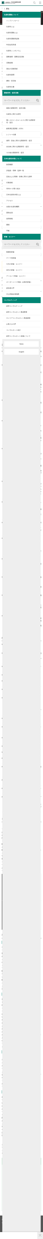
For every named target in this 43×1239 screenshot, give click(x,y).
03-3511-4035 (24, 1193)
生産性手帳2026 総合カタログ (21, 269)
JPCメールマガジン (8, 1219)
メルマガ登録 (18, 1237)
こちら (35, 807)
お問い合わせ (33, 1236)
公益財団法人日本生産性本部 (11, 2)
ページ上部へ (40, 1235)
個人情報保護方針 (27, 1219)
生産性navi (11, 1237)
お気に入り (26, 1237)
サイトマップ (6, 1223)
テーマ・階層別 (3, 1237)
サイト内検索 (34, 2)
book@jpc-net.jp (11, 294)
